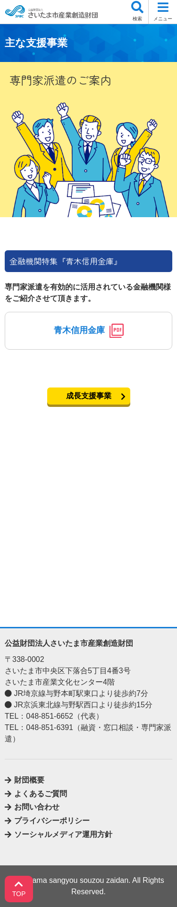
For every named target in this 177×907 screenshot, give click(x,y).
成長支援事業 (88, 396)
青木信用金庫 (89, 331)
